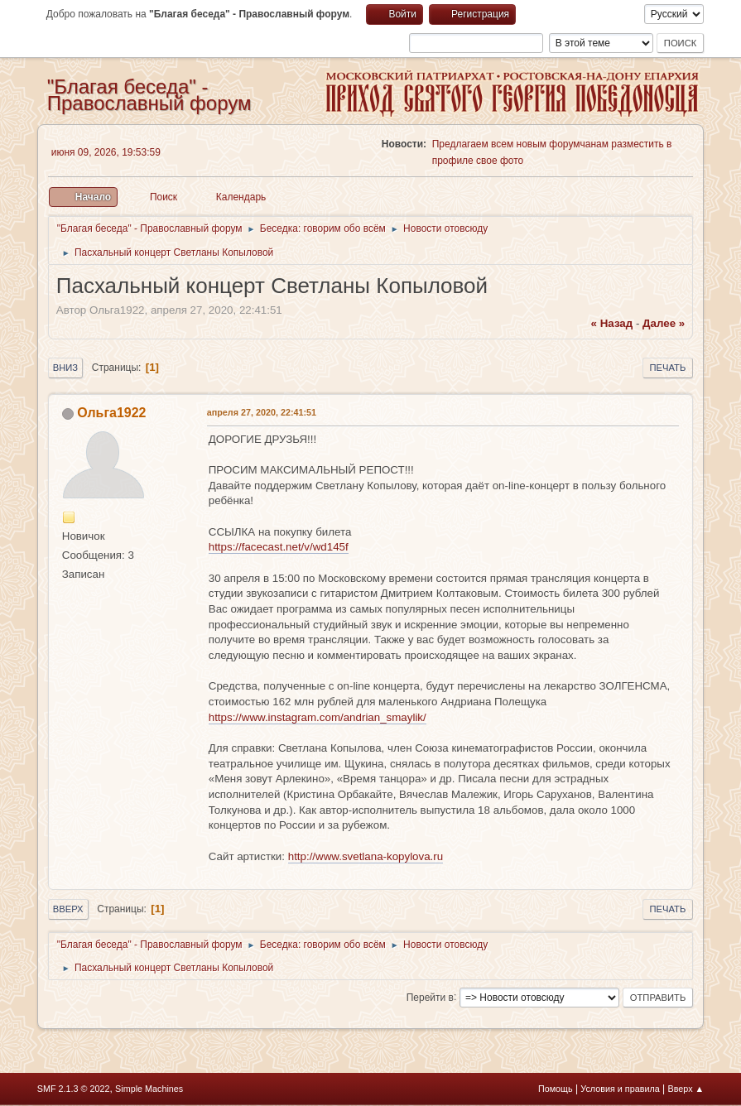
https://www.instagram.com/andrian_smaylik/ (317, 717)
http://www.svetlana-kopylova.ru (365, 856)
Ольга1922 (111, 413)
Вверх (68, 909)
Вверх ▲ (686, 1089)
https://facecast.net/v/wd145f (279, 547)
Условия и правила (619, 1089)
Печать (668, 368)
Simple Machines (149, 1089)
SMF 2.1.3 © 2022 (73, 1089)
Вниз (65, 368)
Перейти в (430, 997)
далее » (663, 323)
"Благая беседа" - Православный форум (149, 94)
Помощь (555, 1089)
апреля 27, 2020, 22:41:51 (261, 412)
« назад (612, 323)
